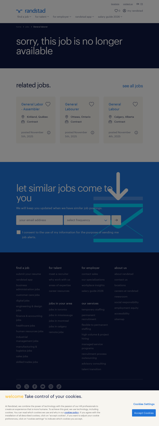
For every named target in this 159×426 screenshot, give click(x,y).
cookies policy (71, 414)
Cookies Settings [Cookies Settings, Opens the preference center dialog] (143, 406)
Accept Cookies (144, 414)
